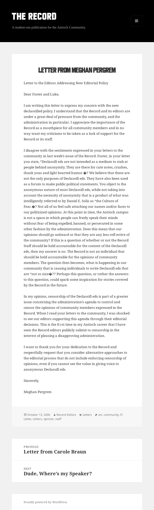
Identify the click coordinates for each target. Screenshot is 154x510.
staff (58, 419)
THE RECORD (34, 17)
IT (121, 415)
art (100, 415)
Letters (87, 415)
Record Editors (66, 415)
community (111, 415)
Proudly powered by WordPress (45, 502)
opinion (49, 419)
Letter (27, 419)
